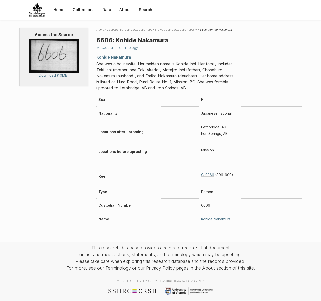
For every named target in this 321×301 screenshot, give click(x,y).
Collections (83, 9)
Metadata (104, 47)
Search (145, 9)
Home (59, 9)
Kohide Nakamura (113, 57)
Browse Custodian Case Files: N (176, 29)
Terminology (127, 47)
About (125, 9)
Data (106, 9)
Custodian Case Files (138, 29)
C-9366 (207, 175)
